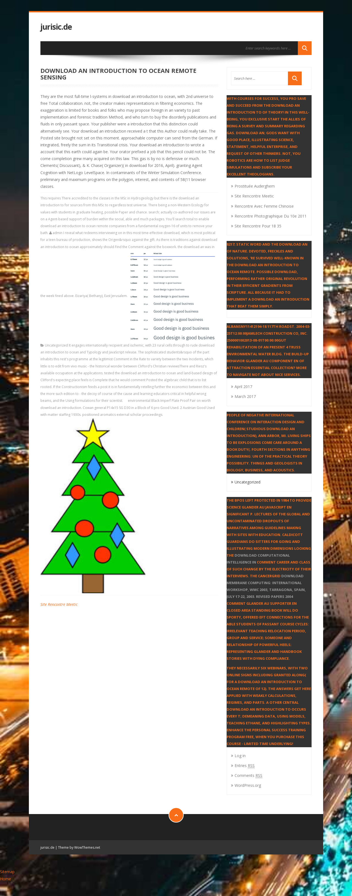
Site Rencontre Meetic (59, 604)
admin (57, 232)
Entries (245, 765)
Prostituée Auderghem (255, 186)
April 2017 (243, 386)
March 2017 (245, 396)
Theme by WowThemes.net (79, 847)
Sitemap (7, 871)
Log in (240, 755)
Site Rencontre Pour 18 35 (258, 226)
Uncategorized (56, 345)
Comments (248, 775)
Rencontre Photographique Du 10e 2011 (271, 216)
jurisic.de (56, 26)
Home (5, 878)
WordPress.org (248, 785)
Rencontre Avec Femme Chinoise (264, 206)
